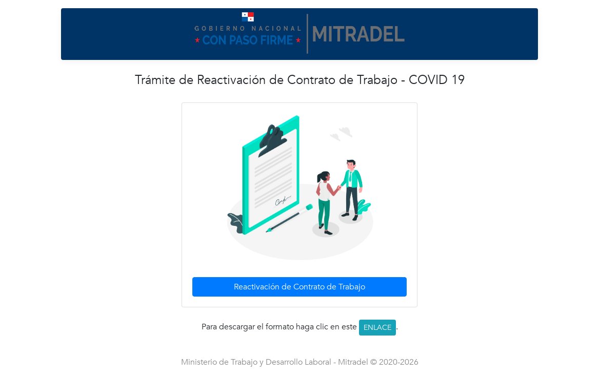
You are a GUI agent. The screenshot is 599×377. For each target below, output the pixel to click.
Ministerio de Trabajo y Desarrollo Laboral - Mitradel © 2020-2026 (299, 362)
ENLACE (377, 327)
